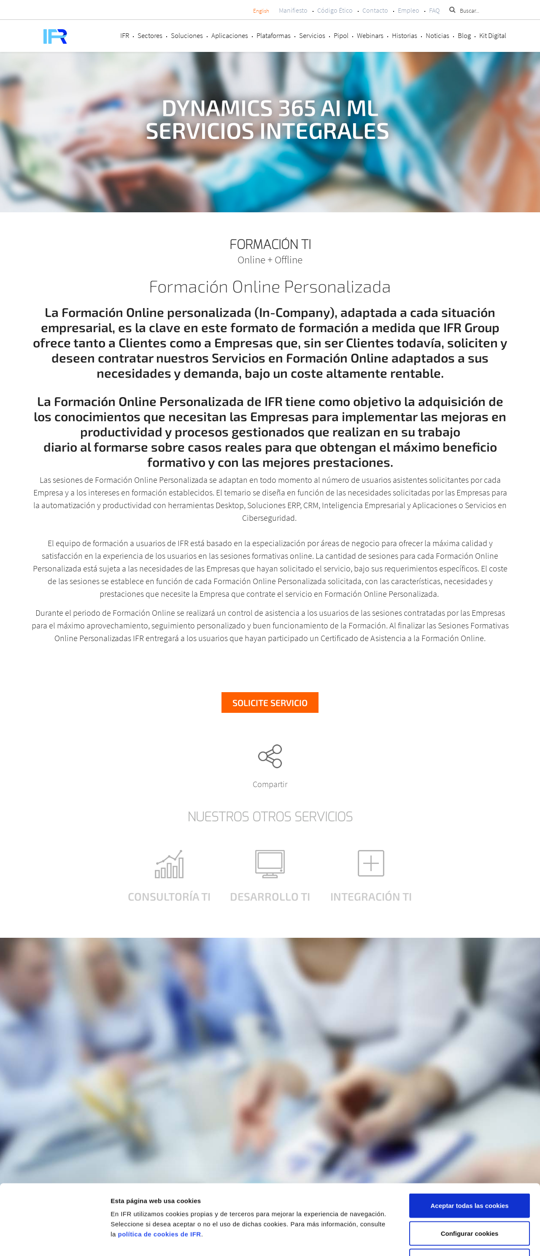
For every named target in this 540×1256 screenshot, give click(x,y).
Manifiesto (293, 10)
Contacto (375, 10)
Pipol (341, 35)
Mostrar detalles (448, 1239)
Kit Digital (492, 35)
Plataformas (273, 35)
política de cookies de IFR (159, 1174)
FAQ (434, 10)
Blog (464, 35)
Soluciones (187, 35)
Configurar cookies (470, 1173)
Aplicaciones (229, 35)
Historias (404, 35)
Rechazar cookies (470, 1200)
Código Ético (335, 10)
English (261, 10)
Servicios (312, 35)
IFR (124, 35)
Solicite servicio (270, 702)
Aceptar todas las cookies (469, 1145)
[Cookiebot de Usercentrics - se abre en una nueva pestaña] (55, 1239)
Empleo (408, 10)
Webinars (370, 35)
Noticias (437, 35)
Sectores (150, 35)
